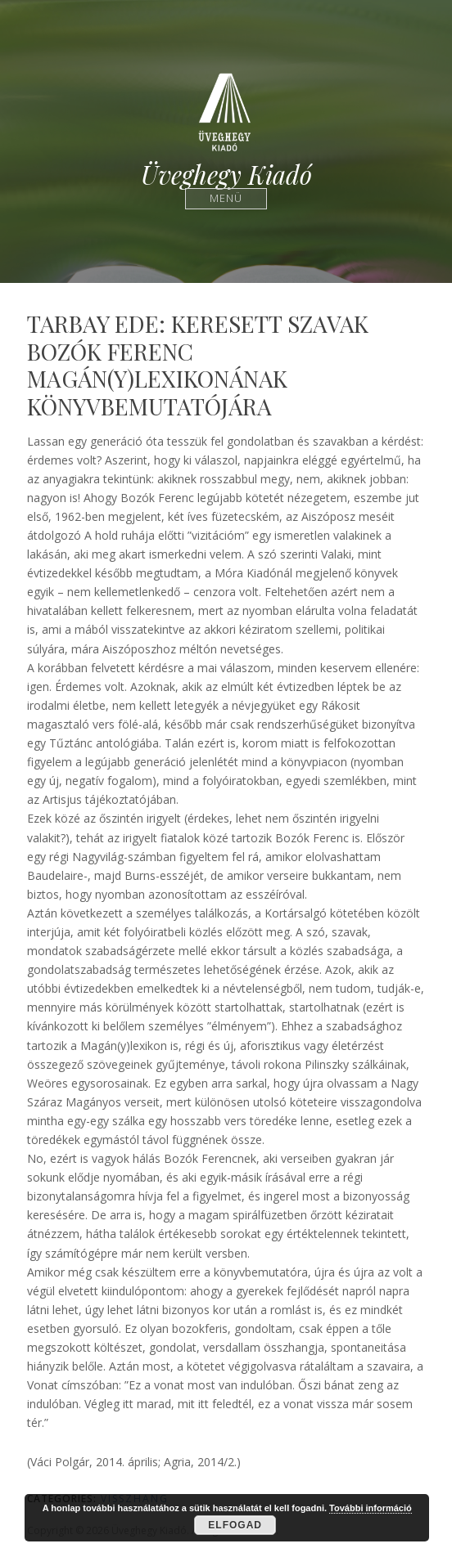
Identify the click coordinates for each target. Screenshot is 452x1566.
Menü (226, 198)
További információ (370, 1508)
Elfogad (235, 1525)
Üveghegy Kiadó (226, 174)
